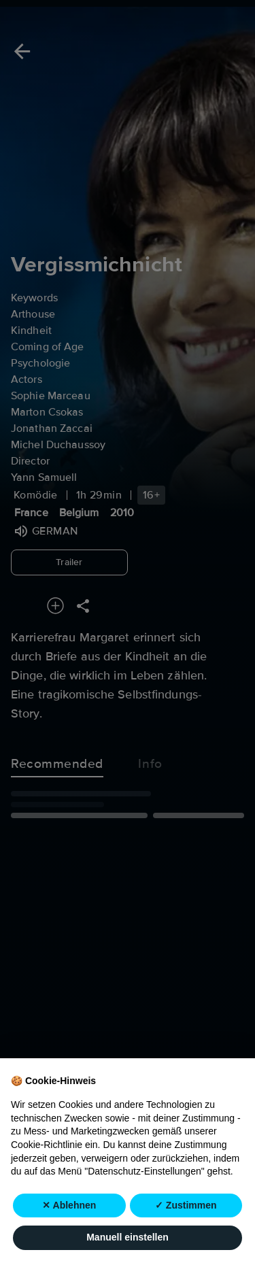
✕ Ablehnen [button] (69, 1205)
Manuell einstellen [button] (127, 1237)
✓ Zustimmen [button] (186, 1205)
